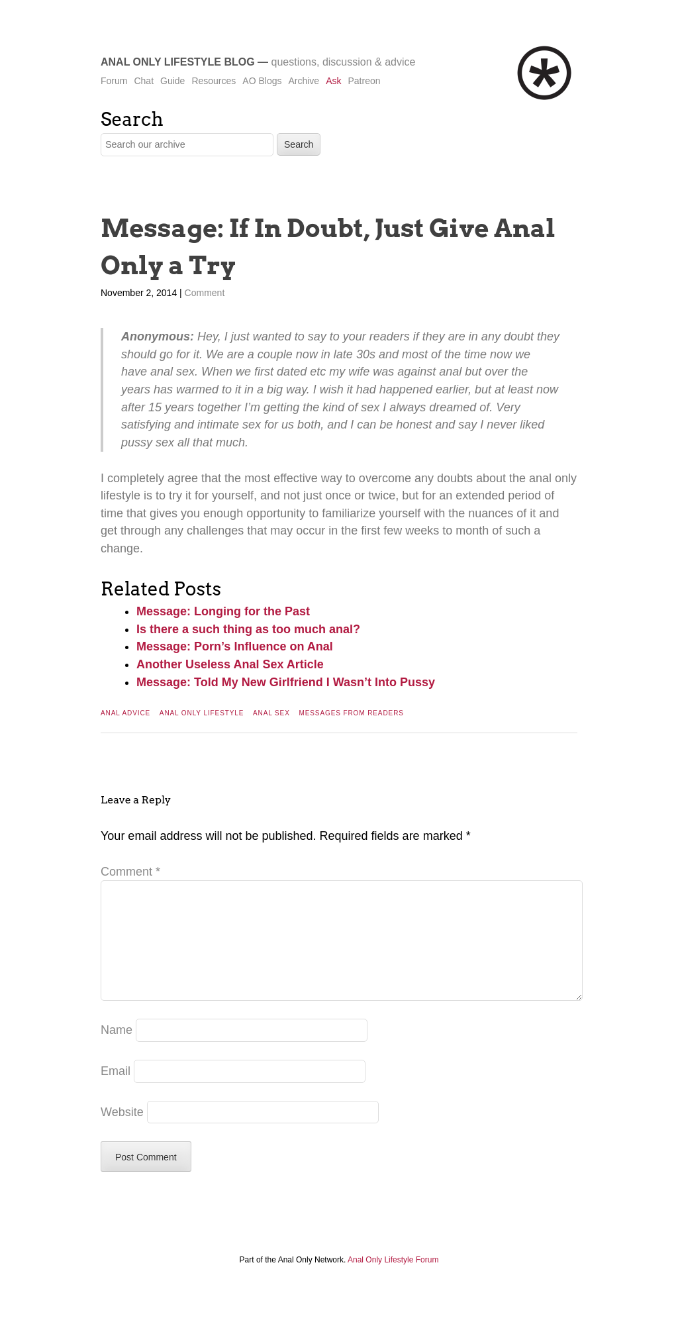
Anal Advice (125, 713)
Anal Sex (271, 713)
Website (122, 1133)
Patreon (364, 81)
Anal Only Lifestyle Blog (178, 62)
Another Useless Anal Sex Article (230, 664)
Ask (333, 81)
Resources (213, 81)
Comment (205, 292)
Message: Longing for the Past (223, 611)
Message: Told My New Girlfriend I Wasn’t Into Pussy (285, 682)
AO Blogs (261, 81)
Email (115, 1092)
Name (116, 1051)
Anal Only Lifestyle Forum (393, 1281)
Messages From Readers (351, 713)
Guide (172, 81)
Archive (303, 81)
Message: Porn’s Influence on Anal (234, 646)
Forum (114, 81)
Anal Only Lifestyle (202, 713)
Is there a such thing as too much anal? (248, 629)
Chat (144, 81)
